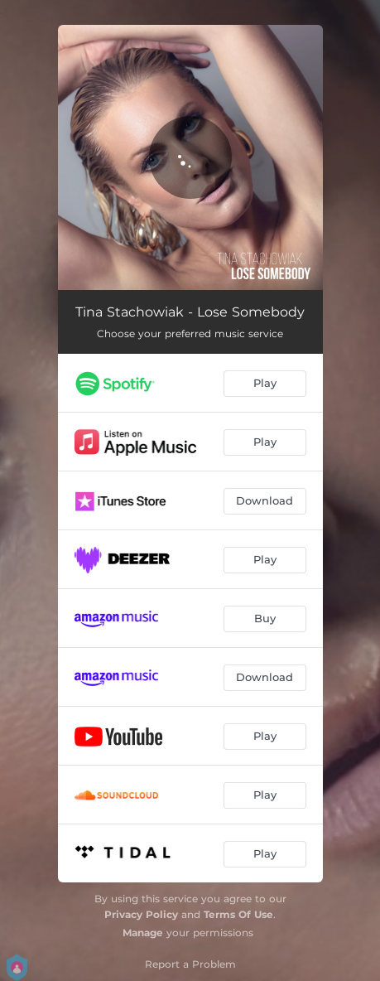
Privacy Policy (141, 914)
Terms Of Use (238, 914)
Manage (143, 932)
